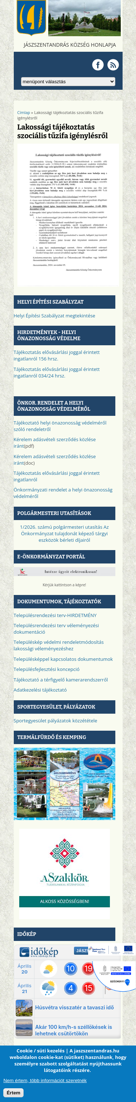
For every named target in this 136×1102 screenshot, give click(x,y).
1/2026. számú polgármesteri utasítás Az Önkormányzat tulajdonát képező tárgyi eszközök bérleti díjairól (64, 533)
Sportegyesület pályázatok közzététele (56, 720)
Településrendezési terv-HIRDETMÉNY (55, 615)
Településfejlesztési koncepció (47, 669)
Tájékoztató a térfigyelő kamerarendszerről (61, 679)
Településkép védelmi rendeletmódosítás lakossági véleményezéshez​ (59, 645)
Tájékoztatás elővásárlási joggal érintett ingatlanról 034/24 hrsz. (57, 372)
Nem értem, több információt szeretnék (45, 1080)
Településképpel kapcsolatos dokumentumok (63, 659)
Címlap (23, 112)
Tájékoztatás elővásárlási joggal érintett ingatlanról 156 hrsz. (57, 355)
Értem (13, 1092)
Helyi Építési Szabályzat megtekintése (54, 315)
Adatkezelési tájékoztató (40, 690)
